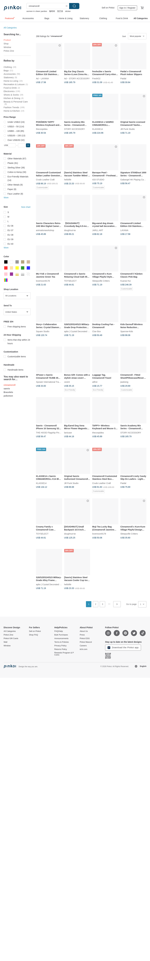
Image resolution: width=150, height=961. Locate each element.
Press (82, 635)
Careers (83, 646)
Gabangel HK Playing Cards (133, 179)
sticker (68, 11)
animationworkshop (45, 230)
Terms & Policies (61, 642)
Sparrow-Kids (126, 331)
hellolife (67, 179)
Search (74, 6)
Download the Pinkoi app (123, 647)
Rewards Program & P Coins (64, 654)
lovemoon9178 (43, 281)
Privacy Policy (60, 646)
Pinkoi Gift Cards (11, 638)
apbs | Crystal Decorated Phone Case (81, 331)
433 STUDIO (98, 179)
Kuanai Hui (125, 281)
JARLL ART (97, 230)
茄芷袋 (60, 11)
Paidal (123, 78)
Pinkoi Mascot (86, 642)
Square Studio (42, 331)
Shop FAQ (33, 635)
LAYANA (45, 78)
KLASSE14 (97, 129)
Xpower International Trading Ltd (51, 382)
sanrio (7, 388)
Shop (6, 43)
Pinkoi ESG (85, 638)
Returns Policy (60, 649)
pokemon (8, 396)
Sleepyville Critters (101, 281)
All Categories (10, 27)
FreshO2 (96, 78)
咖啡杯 (52, 11)
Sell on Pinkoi (108, 7)
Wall (5, 642)
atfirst (94, 382)
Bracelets (8, 392)
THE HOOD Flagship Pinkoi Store (52, 432)
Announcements (61, 638)
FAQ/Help (58, 631)
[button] (28, 145)
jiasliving (124, 382)
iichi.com (83, 649)
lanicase (68, 432)
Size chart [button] (25, 207)
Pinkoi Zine (9, 51)
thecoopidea (41, 129)
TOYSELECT (70, 281)
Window (7, 47)
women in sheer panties (36, 11)
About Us (84, 631)
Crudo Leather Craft (45, 179)
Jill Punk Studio (127, 129)
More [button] (6, 197)
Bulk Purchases (61, 635)
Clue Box (96, 331)
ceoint (67, 382)
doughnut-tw (70, 230)
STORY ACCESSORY (79, 78)
